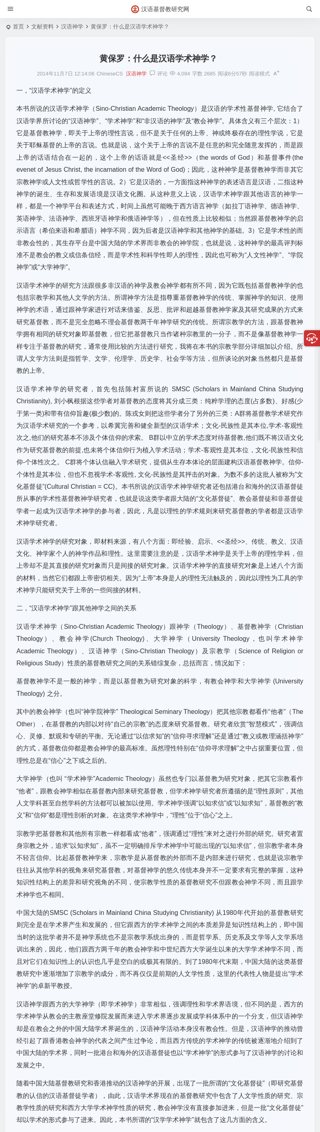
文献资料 (42, 26)
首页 (18, 26)
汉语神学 (72, 26)
